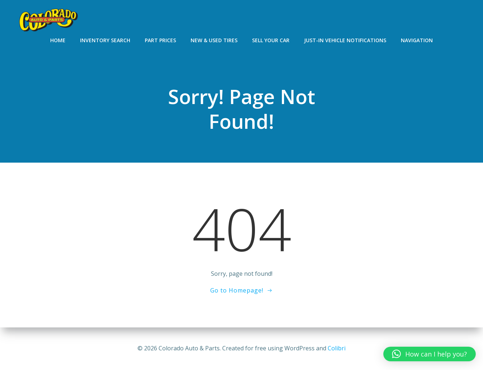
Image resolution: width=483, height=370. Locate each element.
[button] (429, 354)
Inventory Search (105, 40)
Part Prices (160, 40)
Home (57, 40)
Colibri (337, 348)
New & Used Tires (214, 40)
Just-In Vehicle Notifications (345, 40)
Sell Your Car (271, 40)
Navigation (417, 40)
